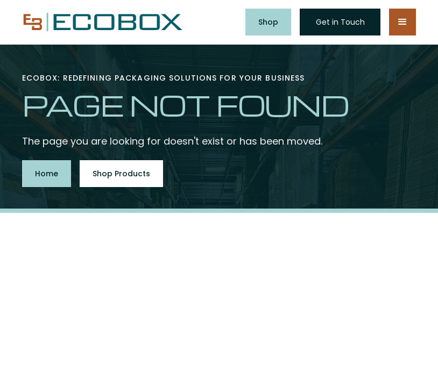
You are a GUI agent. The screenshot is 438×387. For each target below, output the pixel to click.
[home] (102, 22)
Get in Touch (340, 22)
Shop (268, 22)
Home (46, 173)
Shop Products (121, 173)
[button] (402, 22)
